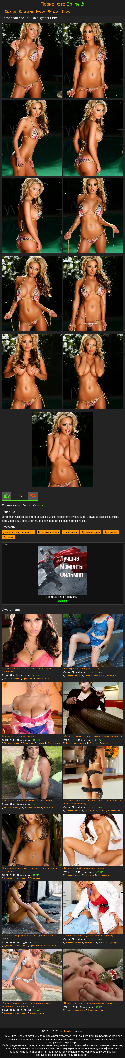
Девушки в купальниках (18, 532)
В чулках (105, 743)
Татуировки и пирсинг (74, 743)
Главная (10, 11)
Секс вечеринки (94, 1010)
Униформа (102, 943)
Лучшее (53, 11)
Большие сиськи (48, 532)
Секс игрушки (52, 743)
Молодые (110, 676)
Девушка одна (91, 532)
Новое (40, 11)
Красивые (110, 532)
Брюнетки (26, 679)
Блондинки (70, 532)
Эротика (8, 537)
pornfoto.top (66, 1031)
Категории (26, 11)
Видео (66, 11)
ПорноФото (62, 4)
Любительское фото (93, 676)
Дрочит (39, 743)
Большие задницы (11, 807)
